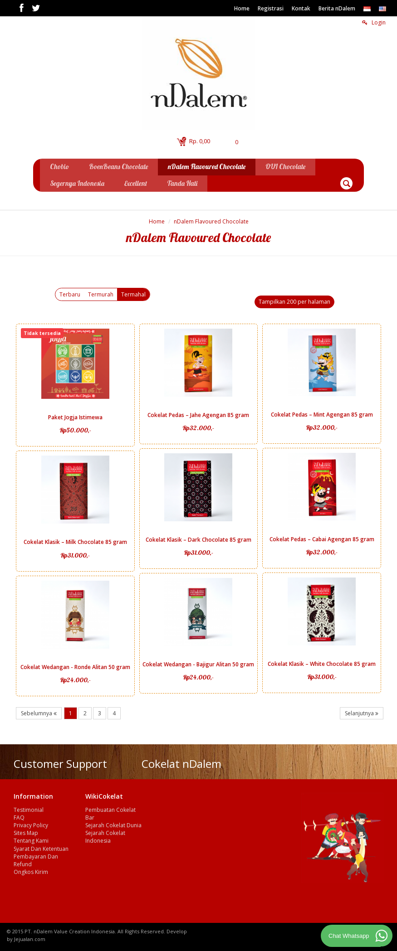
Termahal (133, 293)
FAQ (19, 816)
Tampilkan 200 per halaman (294, 300)
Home (242, 8)
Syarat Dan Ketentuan (41, 847)
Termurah (100, 293)
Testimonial (29, 808)
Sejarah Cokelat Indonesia (105, 835)
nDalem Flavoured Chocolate (211, 220)
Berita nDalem (337, 8)
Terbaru (69, 293)
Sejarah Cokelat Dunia (113, 824)
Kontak (301, 8)
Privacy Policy (31, 824)
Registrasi (271, 8)
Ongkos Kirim (31, 870)
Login (374, 22)
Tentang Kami (31, 839)
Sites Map (26, 831)
